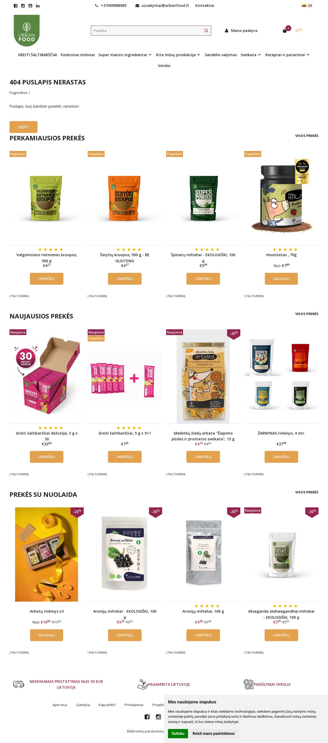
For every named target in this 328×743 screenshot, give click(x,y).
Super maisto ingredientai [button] (123, 54)
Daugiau (281, 278)
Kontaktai (204, 5)
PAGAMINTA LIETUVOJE (164, 684)
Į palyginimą (19, 296)
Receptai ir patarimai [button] (285, 54)
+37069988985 (110, 5)
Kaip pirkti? (107, 704)
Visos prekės (306, 135)
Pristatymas (134, 704)
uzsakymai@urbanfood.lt (162, 5)
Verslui (164, 65)
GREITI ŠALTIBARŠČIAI (37, 54)
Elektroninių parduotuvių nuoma (151, 731)
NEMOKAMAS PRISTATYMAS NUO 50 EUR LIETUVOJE (58, 684)
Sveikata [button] (248, 54)
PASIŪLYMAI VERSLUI (266, 684)
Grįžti (23, 127)
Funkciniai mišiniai (78, 54)
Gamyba (83, 704)
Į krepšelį (46, 278)
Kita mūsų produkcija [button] (176, 54)
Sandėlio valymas (221, 54)
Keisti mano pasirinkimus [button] (214, 733)
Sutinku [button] (178, 733)
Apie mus (60, 704)
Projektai (159, 704)
